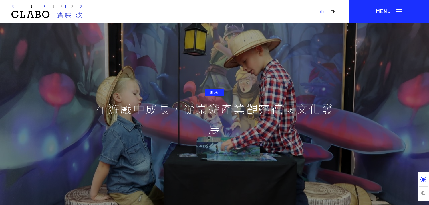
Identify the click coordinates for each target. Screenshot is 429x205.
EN (333, 11)
